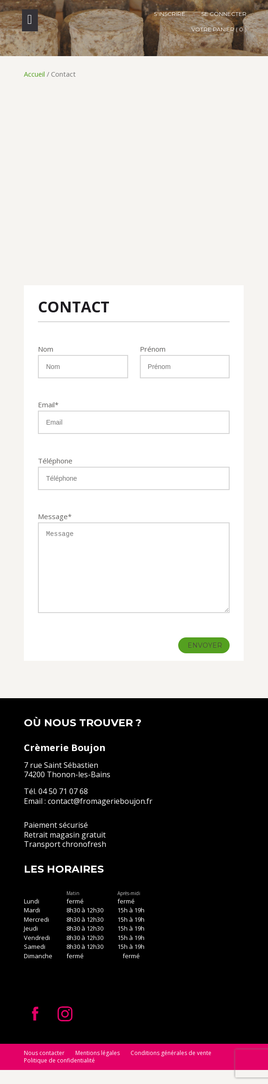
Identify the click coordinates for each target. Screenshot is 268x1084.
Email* (48, 404)
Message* (55, 516)
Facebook (35, 1028)
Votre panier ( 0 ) (218, 29)
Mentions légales (97, 1067)
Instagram (65, 1028)
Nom (45, 349)
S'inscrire (169, 13)
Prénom (153, 349)
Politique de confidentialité (59, 1074)
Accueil (34, 74)
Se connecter (223, 13)
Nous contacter (44, 1067)
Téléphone (55, 460)
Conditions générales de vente (170, 1067)
